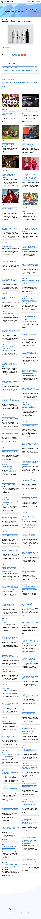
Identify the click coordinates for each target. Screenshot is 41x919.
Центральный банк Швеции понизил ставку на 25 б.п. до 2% (10, 417)
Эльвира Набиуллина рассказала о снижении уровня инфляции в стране (10, 451)
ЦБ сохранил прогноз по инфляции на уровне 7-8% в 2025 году (10, 365)
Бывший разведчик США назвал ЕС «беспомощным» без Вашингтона (10, 639)
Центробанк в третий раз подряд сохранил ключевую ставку (10, 467)
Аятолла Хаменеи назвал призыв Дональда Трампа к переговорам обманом (30, 425)
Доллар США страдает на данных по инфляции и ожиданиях (10, 331)
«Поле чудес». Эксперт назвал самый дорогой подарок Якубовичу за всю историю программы (29, 803)
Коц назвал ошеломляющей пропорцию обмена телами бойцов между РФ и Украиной (29, 588)
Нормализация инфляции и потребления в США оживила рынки (9, 297)
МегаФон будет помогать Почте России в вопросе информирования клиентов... (19, 86)
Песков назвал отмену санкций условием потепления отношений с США (10, 790)
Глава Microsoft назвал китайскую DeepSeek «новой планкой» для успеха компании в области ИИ (30, 767)
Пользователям (36, 1)
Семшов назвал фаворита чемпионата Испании (8, 672)
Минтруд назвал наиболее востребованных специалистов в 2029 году (30, 318)
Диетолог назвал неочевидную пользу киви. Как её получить (9, 737)
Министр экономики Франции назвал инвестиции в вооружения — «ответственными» (30, 372)
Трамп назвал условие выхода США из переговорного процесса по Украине (30, 230)
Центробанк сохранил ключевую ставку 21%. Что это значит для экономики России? (10, 535)
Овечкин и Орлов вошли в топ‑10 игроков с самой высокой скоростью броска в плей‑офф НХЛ (10, 209)
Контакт (18, 912)
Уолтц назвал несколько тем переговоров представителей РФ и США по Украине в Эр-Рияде (30, 354)
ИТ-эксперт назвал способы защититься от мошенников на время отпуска (29, 248)
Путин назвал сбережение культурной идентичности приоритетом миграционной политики (29, 517)
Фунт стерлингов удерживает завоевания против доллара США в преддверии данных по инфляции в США (10, 569)
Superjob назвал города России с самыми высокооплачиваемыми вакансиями (10, 809)
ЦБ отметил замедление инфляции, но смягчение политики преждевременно (10, 400)
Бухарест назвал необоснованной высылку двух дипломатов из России (10, 829)
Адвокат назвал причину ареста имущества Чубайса (10, 720)
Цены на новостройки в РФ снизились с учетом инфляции (9, 314)
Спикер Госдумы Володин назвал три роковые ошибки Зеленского (30, 265)
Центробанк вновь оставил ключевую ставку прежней (8, 483)
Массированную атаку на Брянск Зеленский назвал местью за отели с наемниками (30, 445)
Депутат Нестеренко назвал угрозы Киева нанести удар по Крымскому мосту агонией (29, 749)
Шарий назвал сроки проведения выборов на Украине (10, 704)
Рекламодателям (31, 912)
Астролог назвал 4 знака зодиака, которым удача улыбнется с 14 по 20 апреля (30, 624)
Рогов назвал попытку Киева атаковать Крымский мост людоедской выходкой (29, 730)
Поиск (28, 1)
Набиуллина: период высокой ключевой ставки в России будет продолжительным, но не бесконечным (10, 175)
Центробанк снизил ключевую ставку (29, 210)
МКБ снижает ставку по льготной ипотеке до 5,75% (10, 229)
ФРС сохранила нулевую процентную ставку (8, 245)
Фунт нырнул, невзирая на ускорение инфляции (8, 347)
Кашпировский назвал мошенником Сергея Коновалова (10, 656)
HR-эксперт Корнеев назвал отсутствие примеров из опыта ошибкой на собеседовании (29, 660)
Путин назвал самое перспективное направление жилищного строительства (29, 406)
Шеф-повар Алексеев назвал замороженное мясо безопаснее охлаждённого (10, 772)
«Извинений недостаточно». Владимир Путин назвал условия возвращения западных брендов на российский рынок (30, 821)
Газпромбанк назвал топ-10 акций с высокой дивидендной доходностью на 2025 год (10, 113)
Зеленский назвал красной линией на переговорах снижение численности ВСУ (30, 282)
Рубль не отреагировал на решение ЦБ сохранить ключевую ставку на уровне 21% (10, 501)
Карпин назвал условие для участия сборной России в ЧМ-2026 (9, 848)
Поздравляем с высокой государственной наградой (8, 143)
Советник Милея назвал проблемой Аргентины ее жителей (10, 753)
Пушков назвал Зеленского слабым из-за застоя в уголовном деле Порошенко (30, 642)
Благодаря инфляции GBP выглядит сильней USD (28, 144)
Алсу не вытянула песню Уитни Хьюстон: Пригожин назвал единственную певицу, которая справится (29, 860)
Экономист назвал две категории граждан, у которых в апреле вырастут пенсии (30, 554)
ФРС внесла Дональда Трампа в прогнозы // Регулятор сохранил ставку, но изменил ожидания (10, 588)
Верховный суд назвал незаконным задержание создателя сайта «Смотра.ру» (29, 300)
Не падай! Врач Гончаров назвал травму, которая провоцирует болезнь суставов (30, 678)
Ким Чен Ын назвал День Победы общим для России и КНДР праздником (10, 866)
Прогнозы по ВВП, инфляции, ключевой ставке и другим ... (9, 262)
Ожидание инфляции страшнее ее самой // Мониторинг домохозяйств (10, 383)
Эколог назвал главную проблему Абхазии (10, 621)
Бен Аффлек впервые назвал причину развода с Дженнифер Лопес (29, 336)
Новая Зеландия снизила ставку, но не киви (10, 434)
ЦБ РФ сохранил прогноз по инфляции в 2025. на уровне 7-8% (10, 280)
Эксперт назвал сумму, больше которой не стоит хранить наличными (29, 498)
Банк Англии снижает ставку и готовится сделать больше (9, 518)
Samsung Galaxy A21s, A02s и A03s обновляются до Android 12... (16, 74)
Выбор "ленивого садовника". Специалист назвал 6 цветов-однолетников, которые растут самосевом (29, 785)
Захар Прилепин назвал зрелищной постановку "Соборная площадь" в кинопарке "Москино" (30, 695)
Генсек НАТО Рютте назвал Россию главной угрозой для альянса (29, 536)
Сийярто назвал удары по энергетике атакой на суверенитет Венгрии (30, 390)
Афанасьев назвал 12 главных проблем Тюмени (9, 687)
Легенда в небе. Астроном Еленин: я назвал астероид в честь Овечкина (29, 571)
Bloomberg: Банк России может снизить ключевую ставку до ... (9, 551)
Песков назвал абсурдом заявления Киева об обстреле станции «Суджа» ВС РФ (29, 480)
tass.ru (8, 47)
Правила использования (11, 912)
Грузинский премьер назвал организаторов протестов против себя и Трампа (30, 604)
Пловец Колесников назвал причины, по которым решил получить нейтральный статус (29, 713)
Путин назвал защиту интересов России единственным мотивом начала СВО (30, 463)
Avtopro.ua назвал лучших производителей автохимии (8, 605)
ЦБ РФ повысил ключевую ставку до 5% (30, 112)
